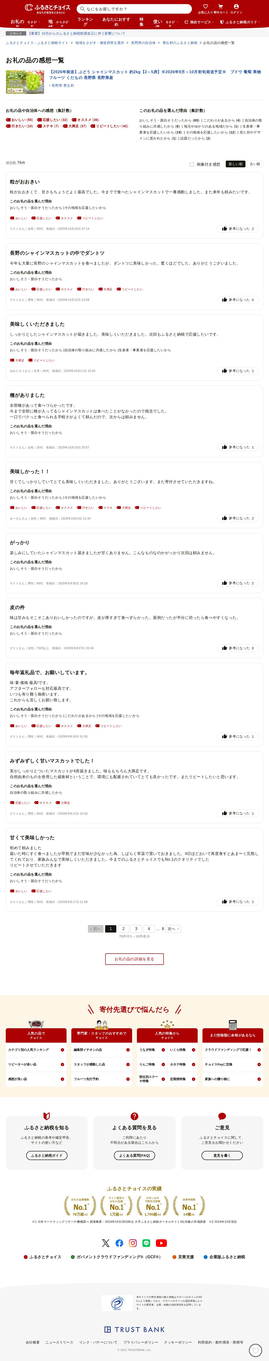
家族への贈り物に (217, 1079)
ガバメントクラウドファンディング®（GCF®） (120, 1257)
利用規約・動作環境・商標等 (220, 1342)
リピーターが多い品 (22, 1064)
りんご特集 (147, 1064)
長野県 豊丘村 (63, 85)
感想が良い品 (17, 1079)
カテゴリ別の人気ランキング (28, 1050)
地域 (59, 23)
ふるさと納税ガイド (46, 1155)
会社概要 (33, 1342)
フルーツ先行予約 (86, 1079)
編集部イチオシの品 (88, 1050)
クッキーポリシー (178, 1342)
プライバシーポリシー (141, 1342)
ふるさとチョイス (45, 1257)
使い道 (166, 23)
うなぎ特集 (147, 1050)
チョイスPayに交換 (218, 1064)
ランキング (85, 21)
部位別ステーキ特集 (148, 1079)
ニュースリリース (59, 1342)
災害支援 (186, 1257)
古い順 (255, 164)
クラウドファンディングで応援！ (228, 1050)
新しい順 (236, 164)
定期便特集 (178, 1079)
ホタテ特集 (178, 1064)
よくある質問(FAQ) (134, 1155)
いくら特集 (178, 1050)
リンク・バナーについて (98, 1342)
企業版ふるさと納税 (227, 1257)
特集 (142, 21)
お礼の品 (25, 23)
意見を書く (222, 1155)
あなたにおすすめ (116, 21)
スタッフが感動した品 (89, 1064)
